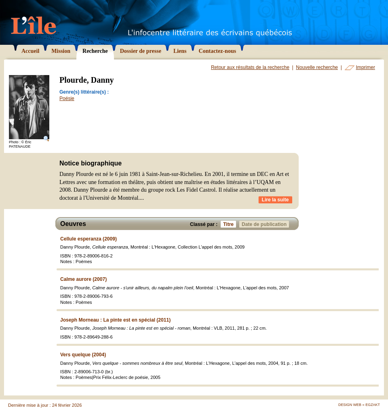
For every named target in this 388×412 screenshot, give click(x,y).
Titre (229, 224)
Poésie (66, 98)
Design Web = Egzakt (359, 405)
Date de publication (265, 224)
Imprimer (365, 67)
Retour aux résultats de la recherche (250, 67)
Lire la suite (275, 200)
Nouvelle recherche (317, 67)
